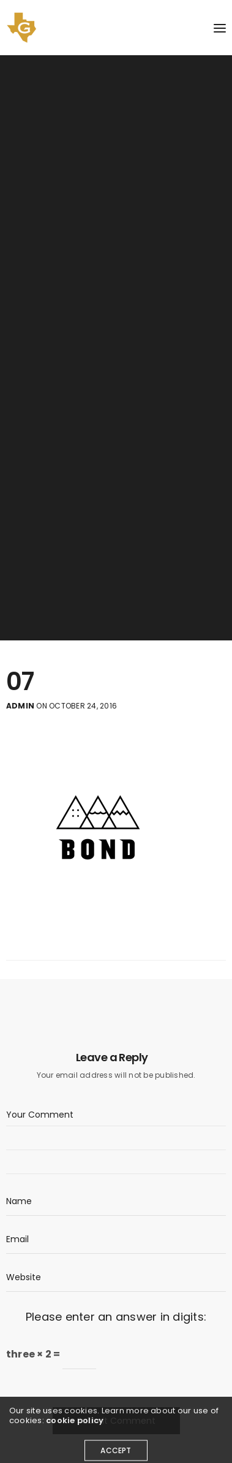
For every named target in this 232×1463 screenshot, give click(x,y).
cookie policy (74, 1426)
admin (20, 706)
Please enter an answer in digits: (116, 1316)
